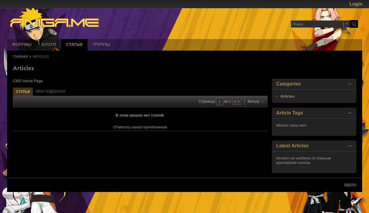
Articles (288, 96)
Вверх (350, 185)
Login (355, 4)
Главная (20, 56)
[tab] (23, 91)
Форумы (22, 44)
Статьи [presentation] (23, 92)
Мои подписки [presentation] (50, 91)
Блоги (49, 44)
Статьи (74, 44)
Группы (101, 44)
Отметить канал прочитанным (140, 127)
